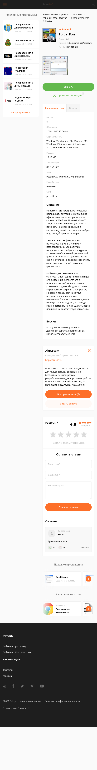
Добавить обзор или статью (18, 652)
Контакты (8, 669)
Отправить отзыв (68, 507)
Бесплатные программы (56, 14)
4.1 (64, 39)
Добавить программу (14, 646)
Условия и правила (30, 701)
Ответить (84, 547)
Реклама (7, 675)
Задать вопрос (68, 403)
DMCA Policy (9, 701)
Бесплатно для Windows (80, 43)
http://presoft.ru (53, 359)
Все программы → (21, 112)
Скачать (68, 86)
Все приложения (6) (68, 394)
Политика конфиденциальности (62, 701)
